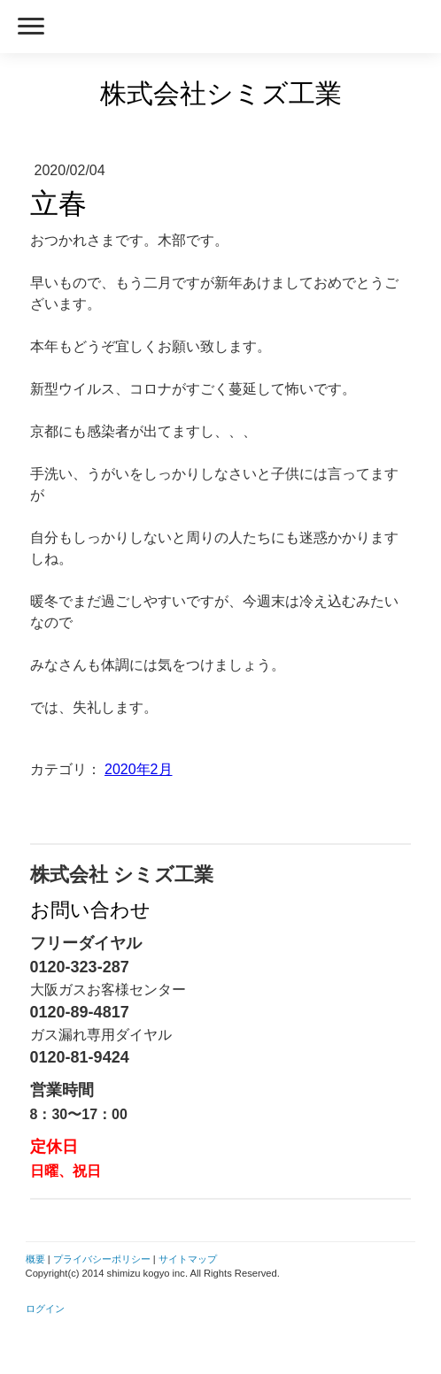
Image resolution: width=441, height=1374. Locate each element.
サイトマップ (188, 1259)
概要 (35, 1259)
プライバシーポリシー (102, 1259)
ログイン (45, 1308)
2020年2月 (138, 769)
